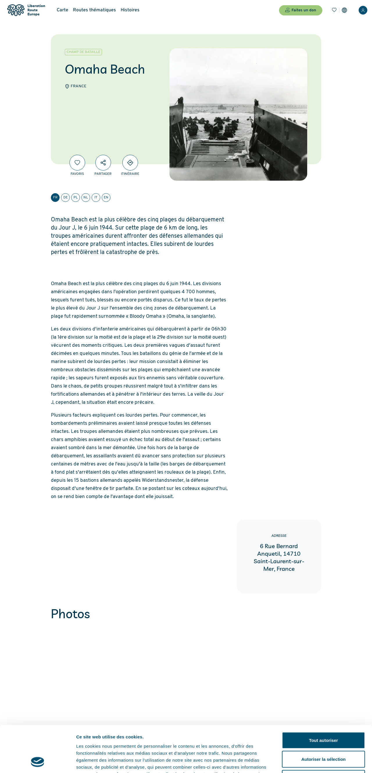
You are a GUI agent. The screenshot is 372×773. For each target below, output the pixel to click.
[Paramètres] (344, 10)
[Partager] (103, 162)
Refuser (323, 734)
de (65, 197)
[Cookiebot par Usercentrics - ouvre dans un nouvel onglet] (37, 761)
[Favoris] (334, 10)
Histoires (130, 10)
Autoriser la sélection (323, 715)
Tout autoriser (323, 696)
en (106, 197)
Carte (62, 10)
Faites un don (300, 10)
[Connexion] (363, 10)
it (95, 197)
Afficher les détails (320, 761)
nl (85, 197)
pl (76, 197)
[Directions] (130, 162)
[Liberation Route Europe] (26, 10)
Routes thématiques (94, 10)
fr (55, 197)
